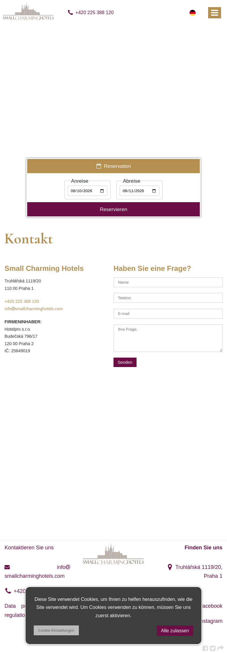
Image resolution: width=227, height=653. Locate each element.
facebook (207, 606)
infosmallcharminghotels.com (33, 308)
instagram (206, 621)
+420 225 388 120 (90, 12)
